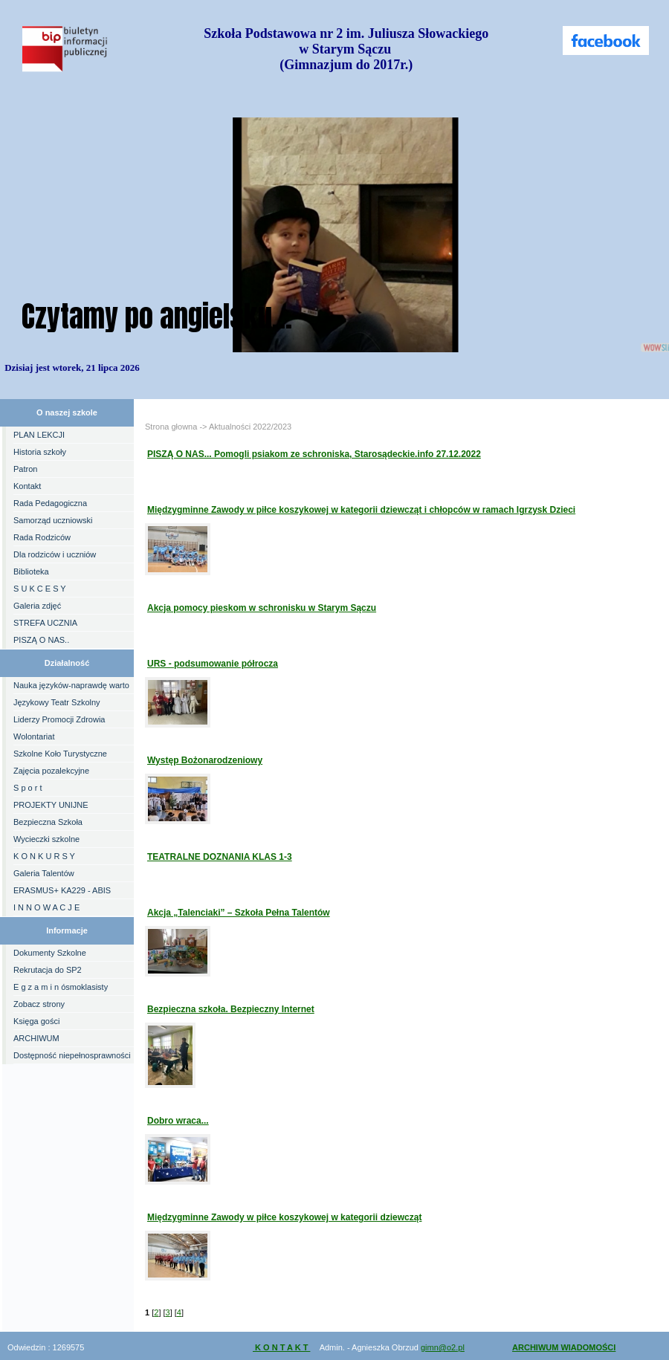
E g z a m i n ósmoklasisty (60, 986)
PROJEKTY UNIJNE (50, 804)
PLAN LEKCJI (39, 434)
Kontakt (27, 486)
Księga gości (36, 1021)
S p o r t (27, 787)
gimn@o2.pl (443, 1347)
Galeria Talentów (43, 873)
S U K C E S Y (39, 588)
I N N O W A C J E (46, 907)
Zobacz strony (39, 1004)
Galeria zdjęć (37, 605)
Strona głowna (171, 426)
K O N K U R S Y (44, 856)
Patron (25, 468)
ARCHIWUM (36, 1038)
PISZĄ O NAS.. (41, 639)
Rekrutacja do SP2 (47, 969)
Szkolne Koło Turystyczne (60, 753)
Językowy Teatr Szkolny (56, 702)
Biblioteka (31, 571)
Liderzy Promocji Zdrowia (59, 719)
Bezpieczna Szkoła (48, 821)
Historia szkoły (39, 451)
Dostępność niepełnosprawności (72, 1055)
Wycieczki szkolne (46, 839)
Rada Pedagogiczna (50, 503)
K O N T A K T (281, 1347)
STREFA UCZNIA (45, 622)
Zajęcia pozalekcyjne (51, 770)
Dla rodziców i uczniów (54, 554)
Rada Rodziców (42, 537)
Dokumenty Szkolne (49, 952)
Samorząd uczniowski (52, 520)
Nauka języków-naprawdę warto (71, 685)
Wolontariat (33, 736)
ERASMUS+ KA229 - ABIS (62, 890)
